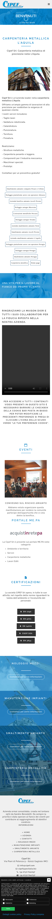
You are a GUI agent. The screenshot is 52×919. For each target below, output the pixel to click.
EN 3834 (26, 641)
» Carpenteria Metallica (26, 852)
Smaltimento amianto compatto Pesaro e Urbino (25, 189)
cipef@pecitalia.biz (26, 869)
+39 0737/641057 (26, 872)
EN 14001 (26, 626)
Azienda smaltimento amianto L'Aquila (25, 238)
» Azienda (26, 836)
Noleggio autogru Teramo (25, 220)
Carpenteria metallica (19, 263)
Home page (35, 263)
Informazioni (25, 825)
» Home (26, 832)
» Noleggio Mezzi (26, 842)
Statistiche (7, 903)
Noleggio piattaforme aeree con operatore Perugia (25, 244)
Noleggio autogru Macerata (25, 207)
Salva (8, 908)
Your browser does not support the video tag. (26, 360)
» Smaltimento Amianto (26, 848)
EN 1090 (26, 612)
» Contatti (26, 839)
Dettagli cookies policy (12, 914)
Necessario (8, 899)
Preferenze (32, 899)
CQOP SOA (26, 633)
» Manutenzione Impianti (26, 845)
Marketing (31, 903)
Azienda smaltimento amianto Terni (25, 226)
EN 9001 (26, 619)
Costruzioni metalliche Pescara (25, 213)
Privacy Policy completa (34, 914)
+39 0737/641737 (26, 875)
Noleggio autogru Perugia (25, 251)
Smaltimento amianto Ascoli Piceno (25, 232)
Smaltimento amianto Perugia (25, 257)
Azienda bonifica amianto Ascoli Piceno (25, 201)
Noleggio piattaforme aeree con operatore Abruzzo (25, 195)
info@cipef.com (26, 866)
